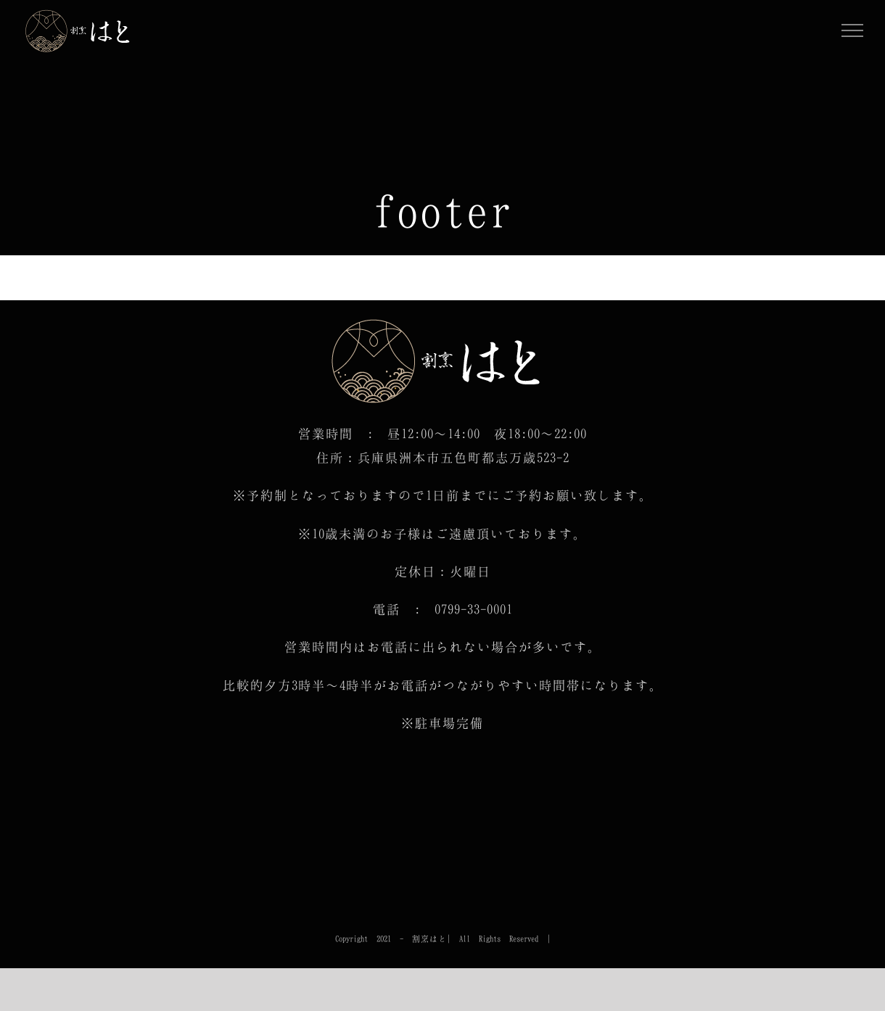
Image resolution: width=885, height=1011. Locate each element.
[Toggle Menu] (852, 30)
